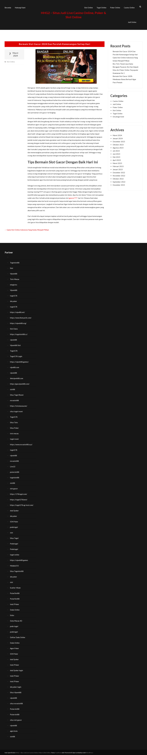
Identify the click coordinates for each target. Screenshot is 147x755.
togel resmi (14, 438)
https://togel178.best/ (18, 499)
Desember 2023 (119, 141)
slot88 (12, 389)
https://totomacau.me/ (18, 405)
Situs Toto (14, 422)
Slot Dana (14, 328)
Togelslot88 (14, 262)
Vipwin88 (13, 273)
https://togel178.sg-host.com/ (21, 504)
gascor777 (73, 197)
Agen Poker (14, 648)
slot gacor (14, 488)
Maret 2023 (117, 163)
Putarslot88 (14, 708)
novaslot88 (14, 400)
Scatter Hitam (15, 587)
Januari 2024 (118, 138)
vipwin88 (13, 339)
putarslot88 (14, 471)
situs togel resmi (16, 411)
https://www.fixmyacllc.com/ (21, 317)
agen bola (13, 730)
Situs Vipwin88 (15, 692)
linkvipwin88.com (16, 378)
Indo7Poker (14, 604)
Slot (11, 268)
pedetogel (14, 527)
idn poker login (15, 686)
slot (11, 532)
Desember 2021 (119, 184)
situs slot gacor (16, 719)
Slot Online (88, 7)
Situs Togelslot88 (17, 571)
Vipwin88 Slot (15, 345)
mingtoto (13, 284)
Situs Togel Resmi (16, 394)
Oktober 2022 (118, 178)
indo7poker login (16, 670)
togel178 (13, 295)
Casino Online (129, 7)
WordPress (89, 752)
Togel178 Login (16, 356)
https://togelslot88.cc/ (19, 334)
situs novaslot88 (16, 703)
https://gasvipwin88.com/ (20, 383)
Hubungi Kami (20, 7)
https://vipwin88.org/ (18, 323)
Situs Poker (14, 427)
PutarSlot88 (15, 593)
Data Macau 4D (16, 620)
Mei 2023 (116, 156)
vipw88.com (14, 367)
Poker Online (115, 7)
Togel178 (13, 350)
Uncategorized (118, 116)
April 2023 (117, 159)
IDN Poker (14, 521)
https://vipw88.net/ (17, 312)
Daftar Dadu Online (17, 637)
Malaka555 (14, 565)
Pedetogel (14, 543)
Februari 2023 (118, 166)
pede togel (14, 626)
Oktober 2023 (118, 144)
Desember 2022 (119, 172)
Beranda (8, 7)
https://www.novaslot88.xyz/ (21, 444)
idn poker (13, 301)
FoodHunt (58, 752)
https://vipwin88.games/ (19, 361)
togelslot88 (14, 477)
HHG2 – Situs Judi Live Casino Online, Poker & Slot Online (33, 752)
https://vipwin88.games (19, 560)
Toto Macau (14, 279)
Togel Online (101, 7)
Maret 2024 (117, 135)
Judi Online (132, 22)
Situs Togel (14, 538)
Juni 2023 (116, 153)
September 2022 (119, 181)
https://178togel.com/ (18, 493)
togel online (14, 554)
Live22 (12, 466)
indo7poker (14, 510)
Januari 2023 (118, 169)
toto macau (14, 433)
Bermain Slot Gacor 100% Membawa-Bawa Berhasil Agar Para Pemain (124, 79)
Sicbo (12, 615)
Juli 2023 (116, 150)
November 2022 (119, 175)
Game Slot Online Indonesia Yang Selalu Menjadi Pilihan (27, 229)
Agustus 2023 (118, 147)
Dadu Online (15, 609)
